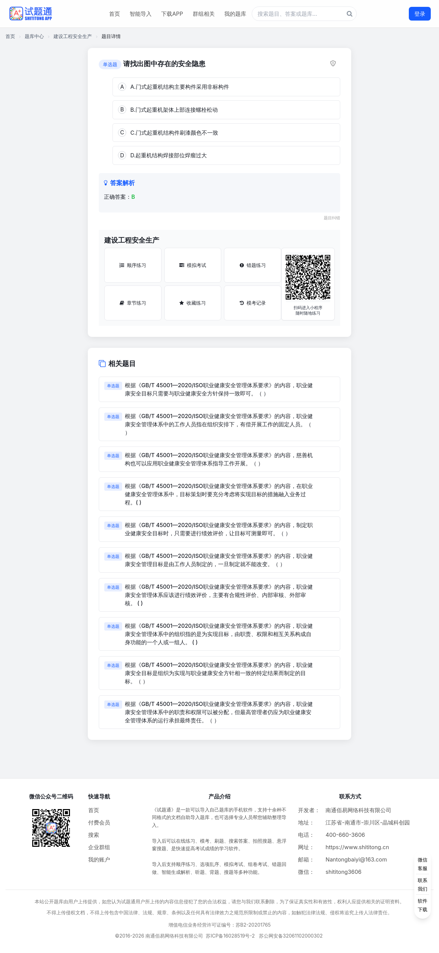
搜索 (93, 834)
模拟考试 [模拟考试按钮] (192, 265)
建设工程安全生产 (73, 36)
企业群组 (99, 847)
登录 (419, 13)
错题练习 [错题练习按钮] (253, 265)
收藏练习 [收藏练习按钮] (192, 303)
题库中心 (34, 36)
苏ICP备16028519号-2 (230, 936)
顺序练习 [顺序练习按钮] (132, 265)
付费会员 (99, 822)
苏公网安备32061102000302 (291, 936)
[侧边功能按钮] (422, 884)
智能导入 (141, 13)
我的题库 (235, 13)
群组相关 (204, 13)
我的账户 (99, 859)
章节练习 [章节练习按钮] (133, 303)
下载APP (172, 13)
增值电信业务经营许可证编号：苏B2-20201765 (219, 925)
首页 (114, 13)
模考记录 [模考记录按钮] (253, 303)
